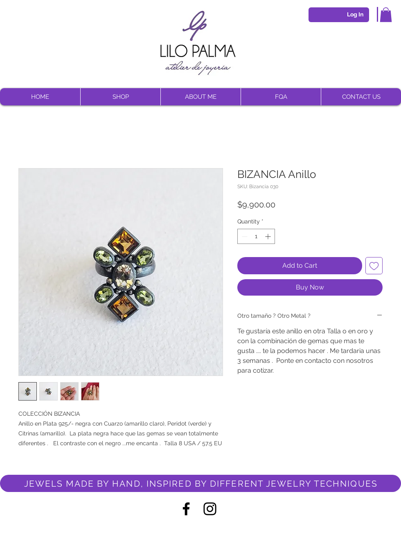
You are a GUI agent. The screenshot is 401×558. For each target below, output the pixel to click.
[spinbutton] (256, 236)
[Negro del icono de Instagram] (210, 508)
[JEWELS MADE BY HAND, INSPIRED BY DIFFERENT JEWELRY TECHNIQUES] (200, 483)
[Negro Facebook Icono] (186, 508)
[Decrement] (244, 236)
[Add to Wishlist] (374, 265)
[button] (386, 14)
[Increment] (269, 236)
